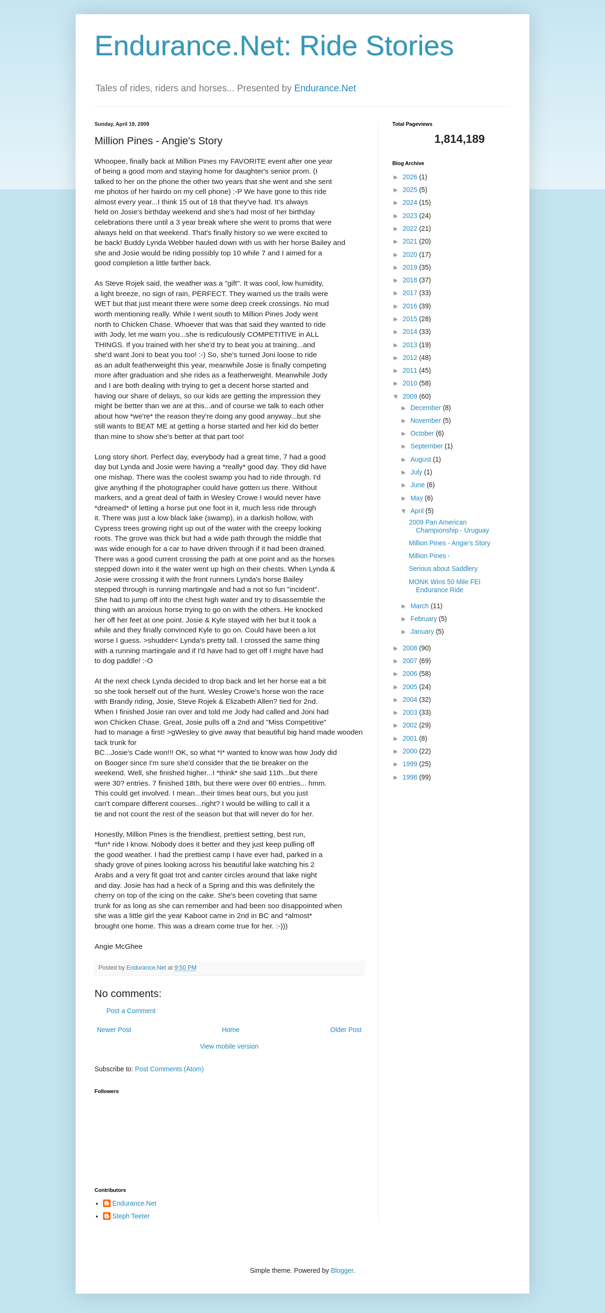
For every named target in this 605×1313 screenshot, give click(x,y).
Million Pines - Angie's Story (449, 543)
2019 (411, 267)
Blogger (342, 1270)
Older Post (346, 1029)
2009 (411, 396)
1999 (411, 764)
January (423, 631)
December (426, 407)
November (426, 420)
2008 (411, 648)
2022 (411, 228)
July (417, 472)
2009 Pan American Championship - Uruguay (449, 526)
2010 (411, 383)
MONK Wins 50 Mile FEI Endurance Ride (445, 586)
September (427, 446)
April (417, 511)
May (417, 498)
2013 (411, 345)
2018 (411, 280)
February (424, 618)
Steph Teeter (131, 1216)
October (423, 433)
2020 (411, 254)
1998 (411, 777)
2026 (411, 177)
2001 (411, 738)
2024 (411, 202)
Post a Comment (131, 1011)
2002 (411, 725)
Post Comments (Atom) (169, 1069)
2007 (411, 661)
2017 (411, 293)
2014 (411, 331)
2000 (411, 751)
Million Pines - (429, 556)
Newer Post (114, 1029)
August (421, 459)
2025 (411, 189)
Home (230, 1029)
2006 (411, 673)
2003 (411, 712)
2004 (411, 699)
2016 (411, 306)
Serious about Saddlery (443, 568)
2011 (411, 370)
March (420, 606)
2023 (411, 215)
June (418, 485)
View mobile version (229, 1046)
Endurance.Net (325, 88)
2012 (411, 357)
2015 (411, 319)
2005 (411, 687)
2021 (411, 241)
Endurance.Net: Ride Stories (274, 45)
